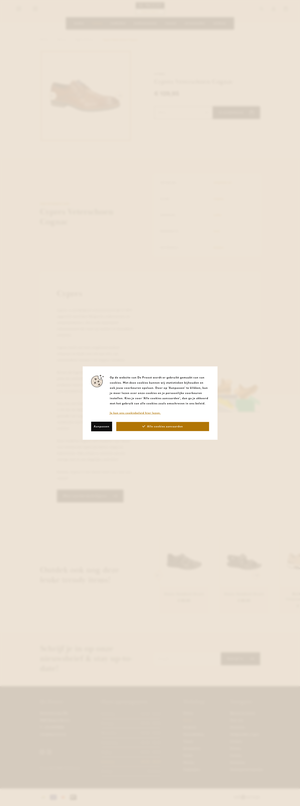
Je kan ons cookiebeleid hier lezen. (135, 413)
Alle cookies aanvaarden (162, 426)
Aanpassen (101, 426)
